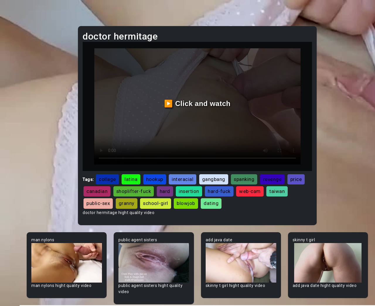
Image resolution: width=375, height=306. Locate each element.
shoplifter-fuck (229, 169)
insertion (284, 169)
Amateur (20, 173)
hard (260, 169)
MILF (15, 51)
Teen (16, 40)
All (13, 140)
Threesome (22, 107)
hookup (202, 157)
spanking (292, 157)
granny (260, 181)
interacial (230, 157)
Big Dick (19, 262)
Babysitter (21, 218)
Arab (16, 184)
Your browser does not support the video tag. (116, 249)
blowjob (143, 193)
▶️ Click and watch (225, 92)
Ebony (17, 62)
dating (168, 193)
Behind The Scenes (30, 240)
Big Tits (18, 273)
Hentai (17, 129)
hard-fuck (145, 181)
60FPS (17, 162)
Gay (15, 151)
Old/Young (21, 84)
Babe (16, 207)
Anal (15, 73)
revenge (143, 169)
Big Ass (18, 251)
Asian (16, 196)
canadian (192, 169)
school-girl (289, 181)
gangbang (261, 157)
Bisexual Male (25, 285)
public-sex (231, 181)
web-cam (177, 181)
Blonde (18, 296)
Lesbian (19, 95)
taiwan (204, 181)
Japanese (21, 118)
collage (155, 157)
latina (179, 157)
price (167, 169)
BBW (15, 229)
